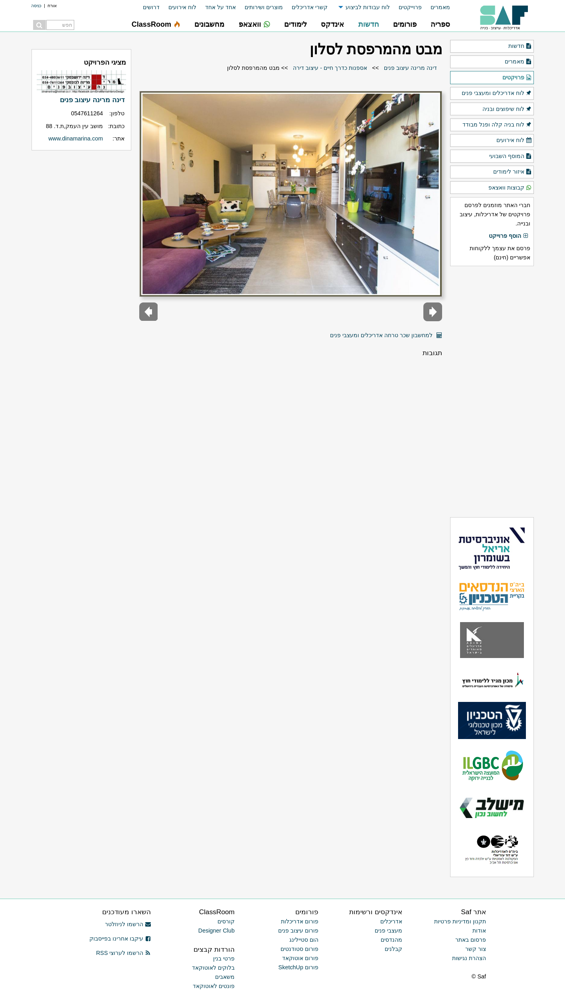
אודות (479, 930)
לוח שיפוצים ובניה (507, 109)
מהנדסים (391, 940)
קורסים (226, 921)
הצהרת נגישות (469, 958)
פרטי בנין (224, 958)
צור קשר (475, 949)
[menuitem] (436, 7)
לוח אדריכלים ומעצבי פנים (497, 93)
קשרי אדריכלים (310, 7)
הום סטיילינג (303, 940)
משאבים (225, 977)
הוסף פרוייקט (509, 236)
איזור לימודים (512, 172)
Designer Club (216, 930)
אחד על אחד (220, 7)
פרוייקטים (410, 7)
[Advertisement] (492, 391)
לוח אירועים (182, 7)
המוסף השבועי (510, 156)
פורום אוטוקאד (300, 958)
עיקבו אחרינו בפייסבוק (120, 938)
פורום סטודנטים (299, 949)
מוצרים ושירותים (264, 7)
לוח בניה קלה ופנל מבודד (497, 125)
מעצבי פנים (388, 930)
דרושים (151, 7)
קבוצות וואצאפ (510, 188)
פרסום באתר (470, 940)
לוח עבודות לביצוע (368, 7)
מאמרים (440, 7)
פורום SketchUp (298, 967)
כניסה (36, 5)
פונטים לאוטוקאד (214, 986)
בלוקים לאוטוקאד (213, 967)
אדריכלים (391, 921)
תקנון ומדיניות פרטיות (460, 921)
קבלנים (393, 949)
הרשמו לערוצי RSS (123, 953)
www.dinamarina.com (75, 138)
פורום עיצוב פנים (298, 930)
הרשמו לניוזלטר (128, 924)
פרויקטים (517, 77)
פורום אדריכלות (299, 921)
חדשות (520, 46)
